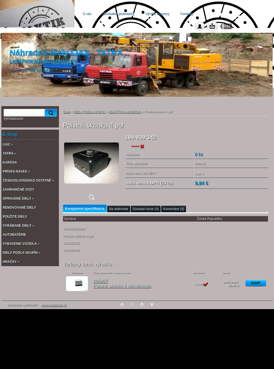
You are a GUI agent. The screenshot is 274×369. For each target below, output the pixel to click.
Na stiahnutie (118, 209)
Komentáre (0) (173, 209)
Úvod (66, 111)
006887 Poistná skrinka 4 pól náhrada (122, 283)
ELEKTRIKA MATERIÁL (125, 111)
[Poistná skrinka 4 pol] (91, 169)
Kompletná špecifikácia (84, 209)
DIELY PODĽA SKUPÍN (89, 111)
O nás (86, 14)
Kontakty (186, 14)
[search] (50, 113)
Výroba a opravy (157, 14)
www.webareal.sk (54, 305)
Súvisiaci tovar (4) (146, 209)
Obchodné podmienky (118, 14)
